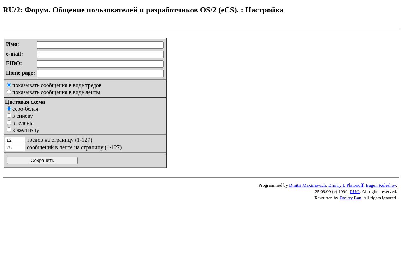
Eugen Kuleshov (381, 185)
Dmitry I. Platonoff (346, 185)
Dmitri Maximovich (307, 185)
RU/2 (355, 191)
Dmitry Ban (350, 197)
